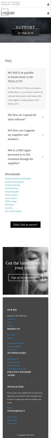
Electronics (11, 335)
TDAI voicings (11, 201)
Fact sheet (9, 208)
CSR (9, 322)
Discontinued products (15, 343)
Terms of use (11, 423)
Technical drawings (12, 185)
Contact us (11, 319)
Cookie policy (12, 420)
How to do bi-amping (13, 211)
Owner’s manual (11, 195)
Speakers (10, 338)
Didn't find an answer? (25, 224)
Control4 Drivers (11, 188)
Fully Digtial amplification (16, 369)
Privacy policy (12, 417)
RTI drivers (9, 205)
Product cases (12, 350)
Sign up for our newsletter (25, 277)
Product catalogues (14, 346)
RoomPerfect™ (12, 359)
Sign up (10, 408)
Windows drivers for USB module (18, 179)
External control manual (14, 182)
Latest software (11, 198)
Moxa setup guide (12, 192)
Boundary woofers (13, 362)
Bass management (13, 365)
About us (10, 326)
